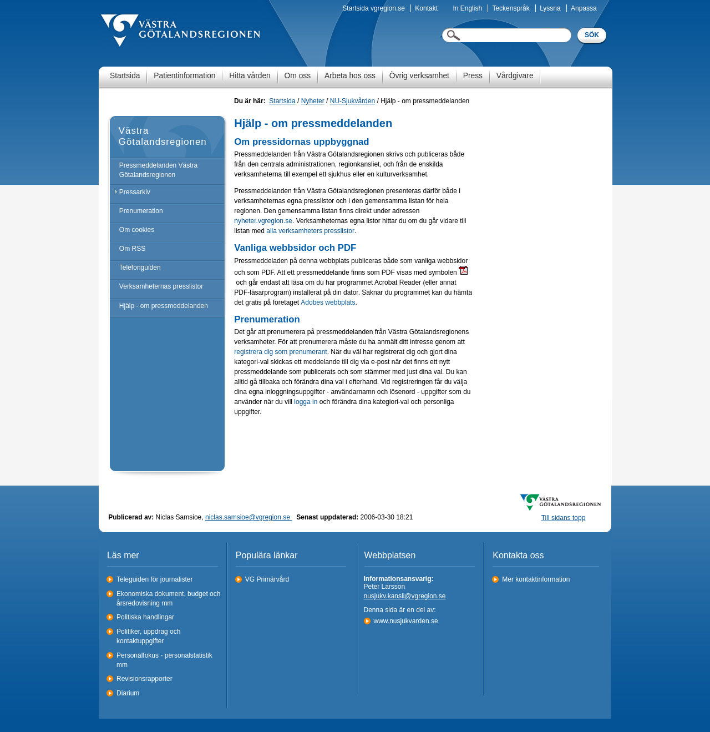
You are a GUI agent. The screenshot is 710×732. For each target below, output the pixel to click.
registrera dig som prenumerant (280, 352)
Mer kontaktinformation (536, 579)
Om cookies (136, 230)
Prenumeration (141, 211)
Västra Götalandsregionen (163, 136)
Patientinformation (184, 76)
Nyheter (312, 101)
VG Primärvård (267, 579)
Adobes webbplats (328, 302)
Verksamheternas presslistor (161, 286)
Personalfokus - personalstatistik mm (164, 660)
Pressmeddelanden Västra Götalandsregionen (158, 170)
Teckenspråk (510, 8)
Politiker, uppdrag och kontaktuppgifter (148, 636)
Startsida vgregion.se (373, 8)
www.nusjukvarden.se (406, 621)
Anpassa (584, 8)
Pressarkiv (134, 192)
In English (467, 8)
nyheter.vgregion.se (263, 221)
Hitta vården (249, 76)
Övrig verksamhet (419, 76)
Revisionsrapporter (144, 679)
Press (473, 76)
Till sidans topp (563, 518)
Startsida (125, 76)
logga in (305, 402)
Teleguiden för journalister (154, 579)
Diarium (127, 693)
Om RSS (132, 249)
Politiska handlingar (145, 617)
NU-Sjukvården (352, 101)
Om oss (298, 76)
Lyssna (550, 8)
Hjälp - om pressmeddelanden (163, 306)
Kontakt (426, 8)
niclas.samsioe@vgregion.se (248, 517)
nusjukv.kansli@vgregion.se (405, 596)
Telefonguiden (140, 267)
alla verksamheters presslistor (310, 231)
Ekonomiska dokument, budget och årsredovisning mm (168, 598)
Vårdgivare (515, 76)
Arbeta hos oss (350, 76)
